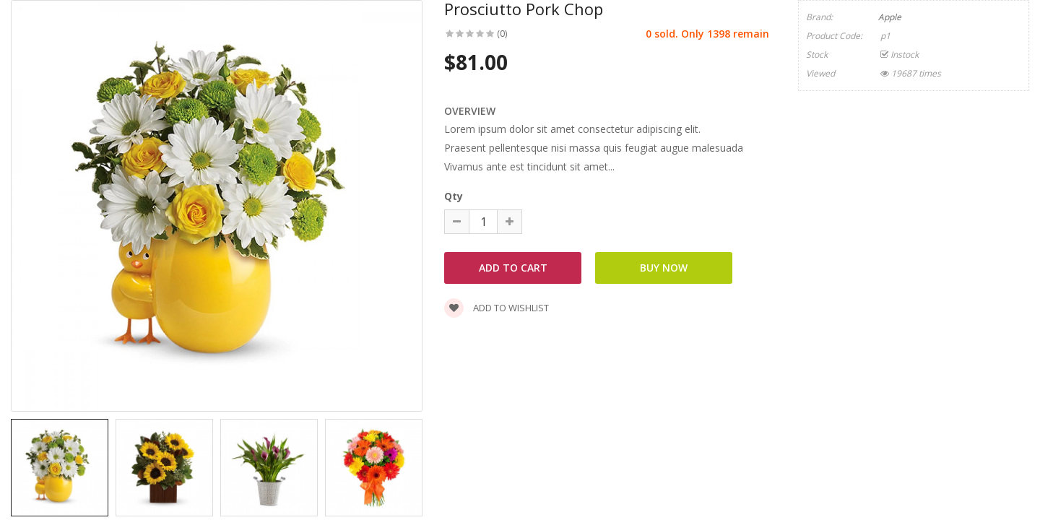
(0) (502, 33)
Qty (453, 196)
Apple (889, 17)
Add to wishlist (496, 307)
